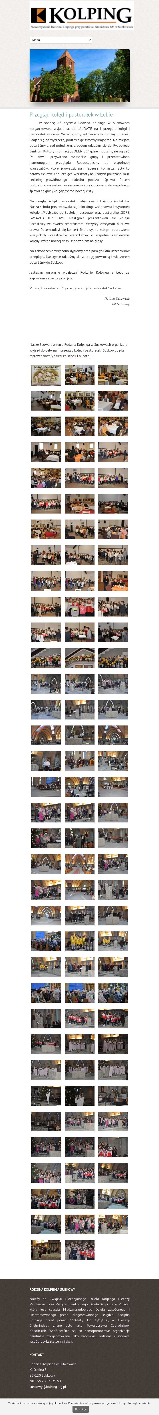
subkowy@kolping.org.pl (48, 1386)
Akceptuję (81, 1409)
